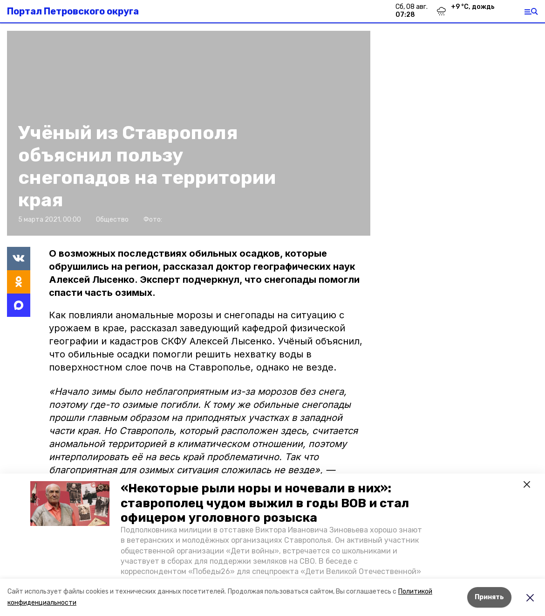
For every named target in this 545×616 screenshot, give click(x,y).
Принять (489, 597)
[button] (69, 503)
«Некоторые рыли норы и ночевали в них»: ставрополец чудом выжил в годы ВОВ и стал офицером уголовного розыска (265, 503)
